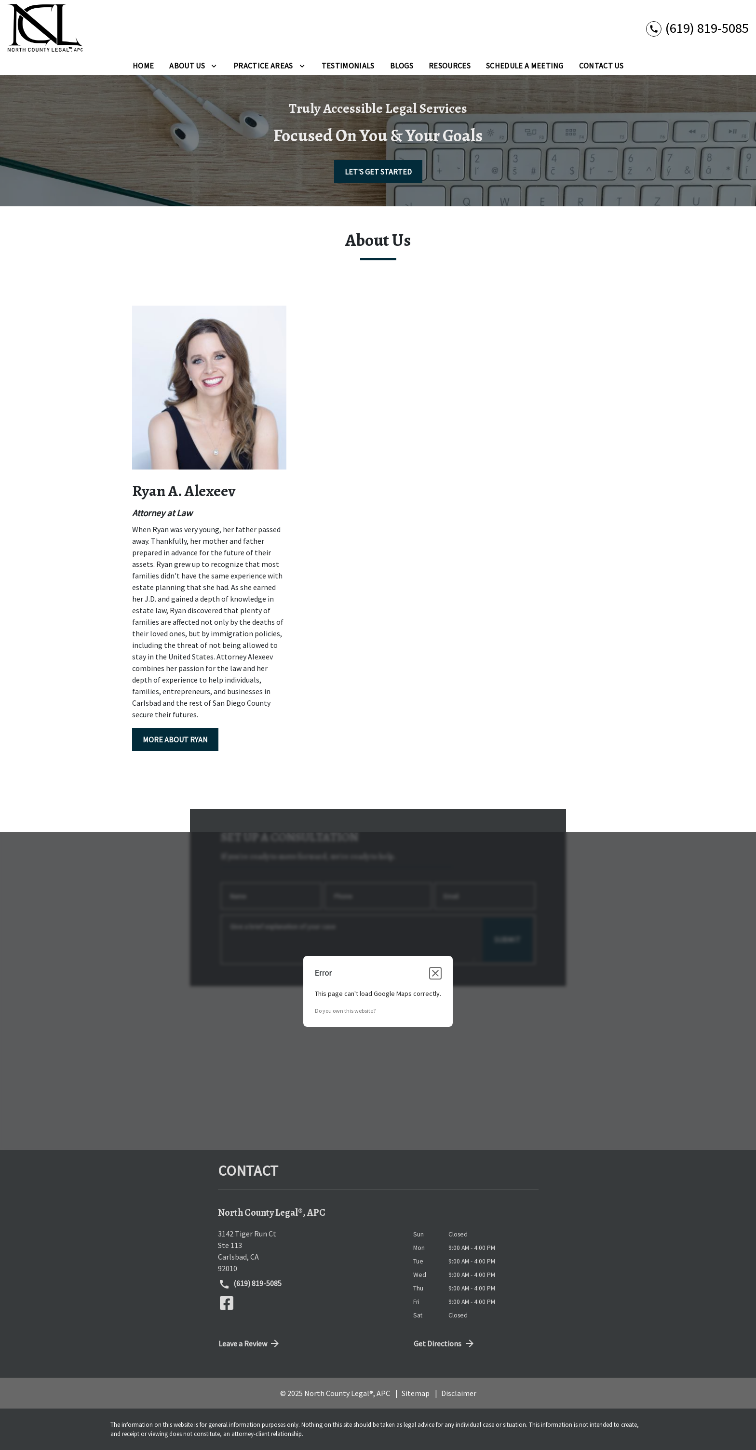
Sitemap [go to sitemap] (416, 1393)
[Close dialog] (435, 973)
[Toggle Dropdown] (213, 65)
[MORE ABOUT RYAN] (175, 739)
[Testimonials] (348, 65)
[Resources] (449, 65)
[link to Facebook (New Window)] (226, 1303)
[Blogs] (402, 65)
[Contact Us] (601, 65)
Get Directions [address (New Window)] (444, 1343)
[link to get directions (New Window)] (308, 1251)
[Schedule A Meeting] (524, 65)
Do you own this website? (345, 1010)
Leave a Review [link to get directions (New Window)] (249, 1343)
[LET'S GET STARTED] (378, 171)
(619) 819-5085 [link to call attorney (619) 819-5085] (250, 1284)
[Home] (143, 65)
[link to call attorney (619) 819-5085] (697, 27)
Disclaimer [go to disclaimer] (458, 1393)
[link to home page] (45, 28)
